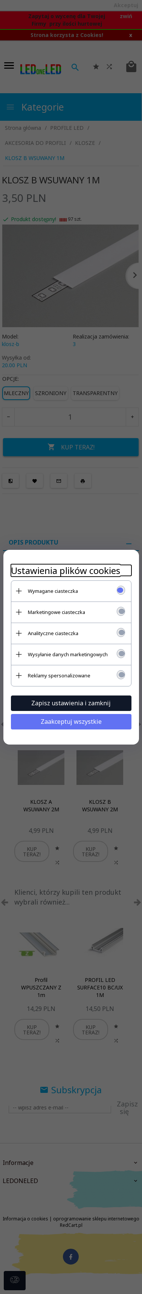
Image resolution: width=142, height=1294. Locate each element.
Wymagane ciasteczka (53, 591)
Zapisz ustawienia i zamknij (71, 703)
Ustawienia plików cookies (65, 570)
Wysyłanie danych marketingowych (68, 654)
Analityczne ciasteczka (53, 633)
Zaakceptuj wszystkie (71, 721)
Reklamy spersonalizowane (59, 675)
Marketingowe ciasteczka (56, 612)
